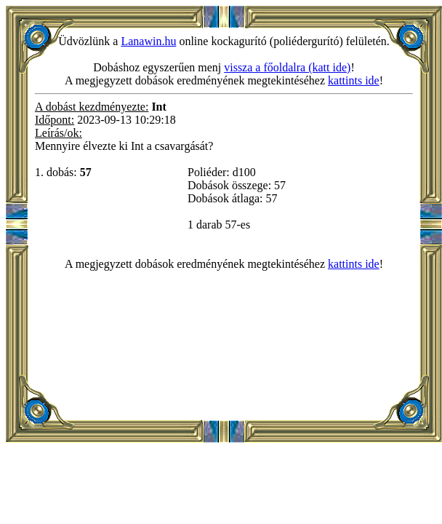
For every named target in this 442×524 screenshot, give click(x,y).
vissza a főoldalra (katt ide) (287, 67)
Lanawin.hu (148, 41)
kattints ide (353, 80)
